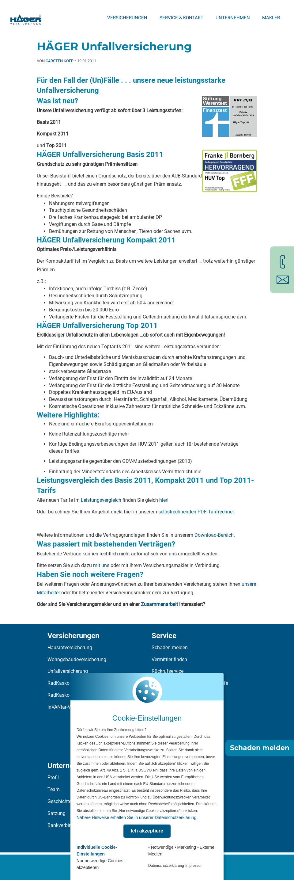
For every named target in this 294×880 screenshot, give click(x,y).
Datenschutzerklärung (166, 865)
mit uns (102, 565)
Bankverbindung (65, 825)
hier (163, 500)
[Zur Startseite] (25, 18)
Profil (53, 777)
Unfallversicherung (67, 671)
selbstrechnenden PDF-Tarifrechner (196, 512)
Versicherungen (127, 18)
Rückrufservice (167, 671)
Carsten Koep (60, 61)
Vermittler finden (169, 659)
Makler (271, 18)
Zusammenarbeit (159, 604)
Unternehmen (233, 18)
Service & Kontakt (181, 18)
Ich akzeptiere (147, 830)
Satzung (56, 813)
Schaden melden (170, 647)
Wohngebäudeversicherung (76, 659)
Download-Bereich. (214, 535)
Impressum (194, 865)
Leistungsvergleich (101, 500)
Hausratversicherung (69, 647)
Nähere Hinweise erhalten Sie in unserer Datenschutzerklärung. (137, 817)
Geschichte (59, 801)
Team (53, 789)
